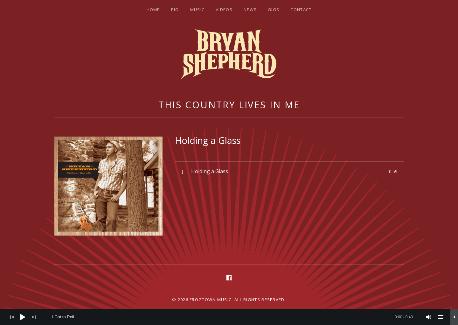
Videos (224, 9)
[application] (229, 317)
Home (153, 9)
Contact (300, 9)
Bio (175, 9)
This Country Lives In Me (229, 104)
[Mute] (429, 317)
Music (197, 9)
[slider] (232, 317)
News (250, 9)
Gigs (273, 9)
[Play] (23, 317)
